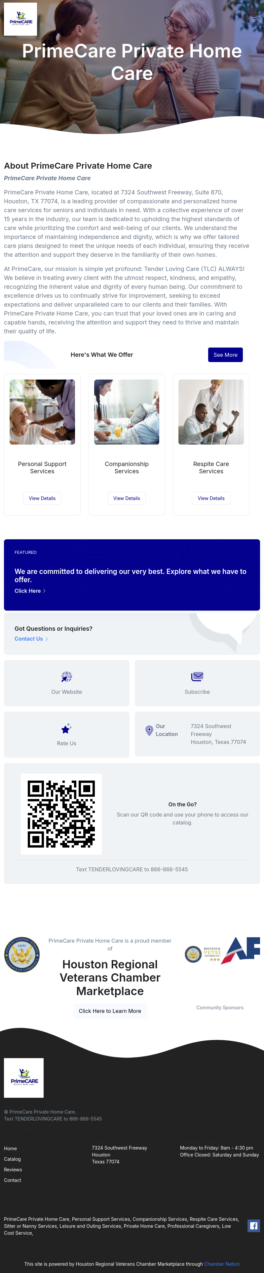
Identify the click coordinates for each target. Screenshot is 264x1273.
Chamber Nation (222, 1264)
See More (225, 355)
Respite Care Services (211, 467)
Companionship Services (127, 467)
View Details (42, 498)
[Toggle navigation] (253, 19)
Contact (12, 1180)
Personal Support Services (42, 467)
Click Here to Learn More (110, 1011)
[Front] (22, 19)
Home (10, 1148)
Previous (175, 966)
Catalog (12, 1159)
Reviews (13, 1169)
